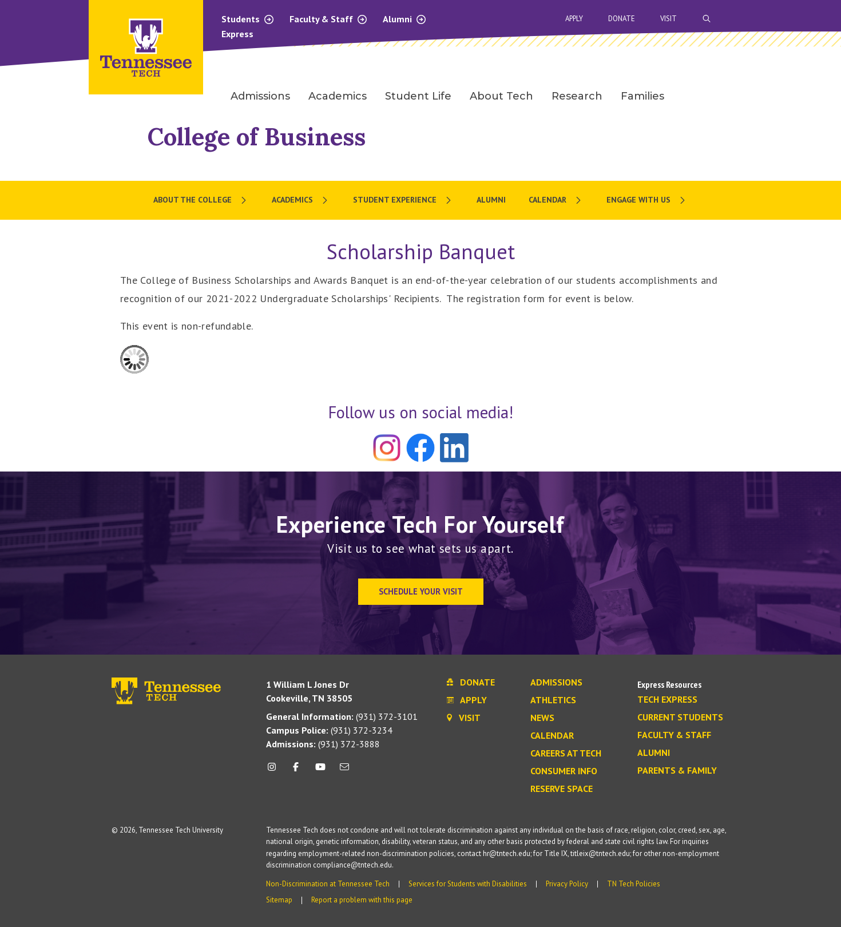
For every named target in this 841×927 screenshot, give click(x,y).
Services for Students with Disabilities (467, 884)
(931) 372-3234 (329, 730)
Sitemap (279, 900)
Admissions (556, 683)
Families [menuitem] (642, 96)
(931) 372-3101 (342, 716)
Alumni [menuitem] (491, 200)
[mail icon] (344, 771)
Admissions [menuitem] (260, 96)
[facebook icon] (296, 771)
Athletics (553, 700)
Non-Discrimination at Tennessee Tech (328, 884)
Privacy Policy (567, 884)
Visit (668, 18)
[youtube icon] (320, 771)
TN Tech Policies (633, 884)
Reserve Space (561, 789)
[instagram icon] (275, 771)
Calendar (552, 736)
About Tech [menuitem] (501, 96)
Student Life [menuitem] (418, 96)
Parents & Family (677, 771)
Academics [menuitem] (337, 96)
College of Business (257, 136)
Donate (621, 18)
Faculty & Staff (328, 19)
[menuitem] (201, 200)
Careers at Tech (565, 753)
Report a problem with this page (361, 900)
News (542, 718)
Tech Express (667, 700)
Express (237, 33)
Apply (574, 18)
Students (248, 19)
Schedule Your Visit (421, 591)
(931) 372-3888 (323, 744)
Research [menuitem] (577, 96)
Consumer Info (563, 771)
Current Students (680, 717)
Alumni (405, 19)
